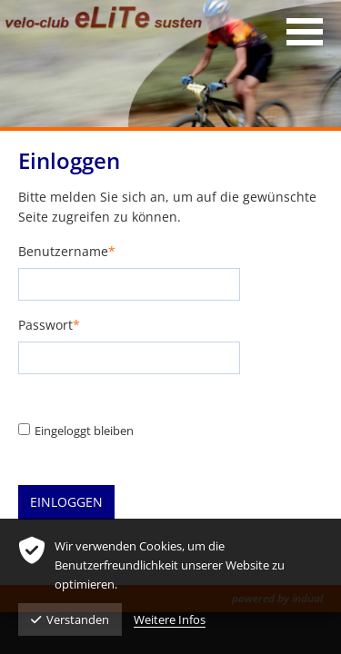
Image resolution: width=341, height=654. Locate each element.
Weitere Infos (170, 619)
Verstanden (70, 619)
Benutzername (66, 252)
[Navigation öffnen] (304, 31)
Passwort (49, 325)
